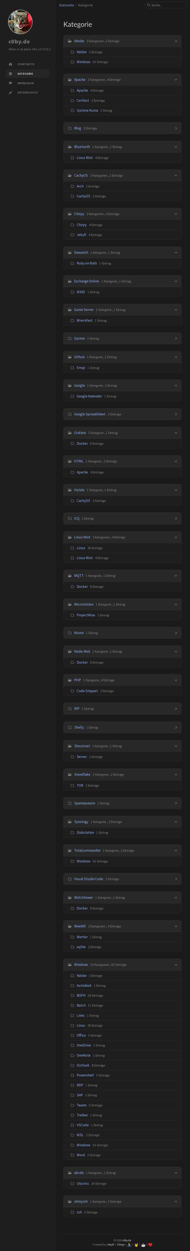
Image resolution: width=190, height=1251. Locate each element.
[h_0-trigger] (176, 40)
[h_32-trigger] (176, 926)
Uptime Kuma (87, 110)
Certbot (83, 100)
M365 (81, 292)
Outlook (83, 1065)
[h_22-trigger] (176, 680)
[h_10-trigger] (176, 356)
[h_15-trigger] (176, 489)
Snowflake (82, 774)
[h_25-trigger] (176, 745)
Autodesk (84, 985)
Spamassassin (84, 803)
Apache (79, 79)
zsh (79, 1212)
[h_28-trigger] (176, 821)
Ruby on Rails (87, 263)
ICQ (76, 518)
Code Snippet (87, 691)
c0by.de (19, 41)
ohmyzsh (81, 1201)
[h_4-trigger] (176, 175)
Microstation (83, 604)
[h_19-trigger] (176, 604)
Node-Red (82, 651)
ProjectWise (86, 615)
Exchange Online (86, 281)
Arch (80, 186)
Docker (82, 443)
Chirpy (79, 213)
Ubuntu (83, 1183)
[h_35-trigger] (176, 1201)
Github (79, 357)
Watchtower (83, 897)
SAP (80, 1095)
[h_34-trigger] (176, 1172)
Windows (83, 62)
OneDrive (84, 1045)
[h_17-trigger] (176, 537)
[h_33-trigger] (176, 964)
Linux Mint (85, 157)
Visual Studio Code (88, 879)
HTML (78, 461)
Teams (82, 1105)
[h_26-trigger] (176, 774)
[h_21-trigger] (176, 651)
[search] (168, 5)
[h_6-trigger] (176, 252)
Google (79, 385)
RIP (76, 708)
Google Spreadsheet (89, 414)
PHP (77, 680)
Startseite (66, 5)
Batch (81, 1005)
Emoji (81, 367)
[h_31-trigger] (176, 897)
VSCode (83, 1125)
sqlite (81, 947)
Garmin (79, 338)
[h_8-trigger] (176, 309)
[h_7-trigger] (176, 281)
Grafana (80, 432)
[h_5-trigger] (176, 213)
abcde (79, 1172)
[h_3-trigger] (176, 146)
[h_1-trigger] (176, 79)
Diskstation (85, 832)
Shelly (79, 727)
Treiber (82, 1115)
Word (81, 1155)
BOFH (81, 995)
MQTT (78, 575)
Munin (79, 632)
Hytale (79, 490)
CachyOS (81, 175)
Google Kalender (89, 396)
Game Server (84, 309)
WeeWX (80, 926)
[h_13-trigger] (176, 432)
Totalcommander (87, 850)
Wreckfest (85, 320)
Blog (77, 128)
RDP (80, 1085)
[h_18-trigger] (176, 575)
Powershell (85, 1075)
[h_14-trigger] (176, 461)
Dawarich (81, 252)
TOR (80, 785)
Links (81, 1015)
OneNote (84, 1055)
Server (82, 756)
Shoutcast (82, 746)
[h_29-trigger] (176, 850)
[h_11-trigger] (176, 385)
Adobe (79, 41)
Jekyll (81, 234)
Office (81, 1035)
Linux (81, 548)
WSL (80, 1135)
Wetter (82, 937)
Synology (81, 821)
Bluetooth (82, 146)
